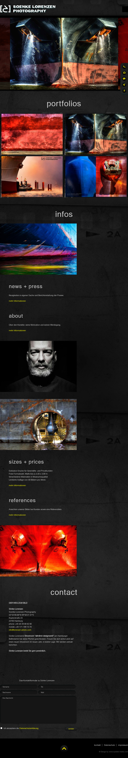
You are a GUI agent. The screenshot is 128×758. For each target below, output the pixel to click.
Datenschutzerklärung (28, 728)
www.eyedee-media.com (118, 752)
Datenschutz (109, 745)
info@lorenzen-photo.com (20, 630)
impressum (123, 745)
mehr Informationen (17, 301)
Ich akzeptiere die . (21, 728)
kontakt (97, 745)
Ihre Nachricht (38, 710)
